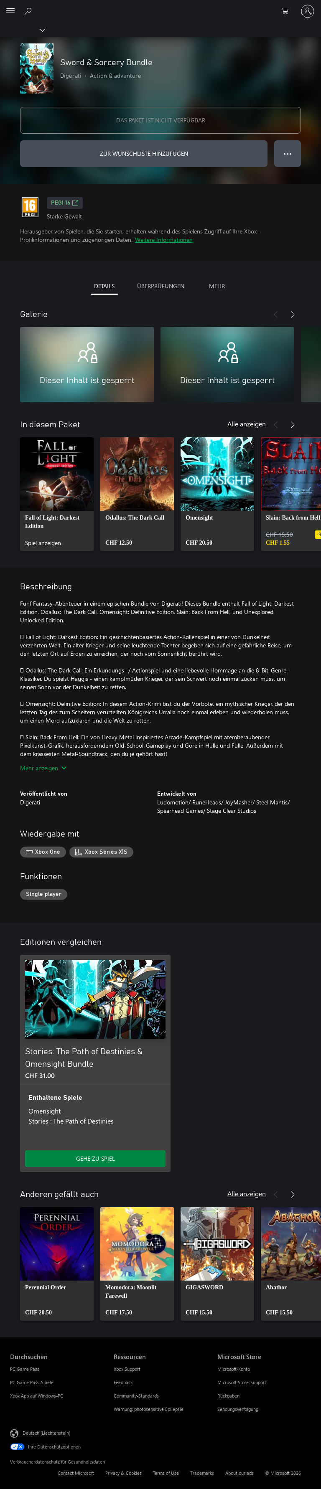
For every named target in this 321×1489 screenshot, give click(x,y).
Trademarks (202, 1473)
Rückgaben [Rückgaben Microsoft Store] (228, 1395)
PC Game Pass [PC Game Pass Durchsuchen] (24, 1369)
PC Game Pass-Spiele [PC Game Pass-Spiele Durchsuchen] (32, 1382)
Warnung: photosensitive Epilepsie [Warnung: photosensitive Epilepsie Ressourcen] (148, 1409)
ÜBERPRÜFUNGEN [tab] (160, 286)
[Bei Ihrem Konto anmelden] (308, 11)
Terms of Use (166, 1473)
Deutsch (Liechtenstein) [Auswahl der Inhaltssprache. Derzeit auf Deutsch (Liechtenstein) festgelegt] (46, 1433)
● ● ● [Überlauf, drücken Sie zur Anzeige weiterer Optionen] (288, 153)
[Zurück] (276, 314)
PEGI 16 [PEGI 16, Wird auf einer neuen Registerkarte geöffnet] (65, 203)
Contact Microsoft (76, 1473)
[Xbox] (22, 30)
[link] (57, 494)
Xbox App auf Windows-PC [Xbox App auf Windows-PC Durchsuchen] (36, 1395)
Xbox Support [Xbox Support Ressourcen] (127, 1369)
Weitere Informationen (164, 240)
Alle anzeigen (246, 423)
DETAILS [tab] (104, 286)
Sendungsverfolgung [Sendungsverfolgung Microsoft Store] (237, 1409)
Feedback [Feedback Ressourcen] (123, 1382)
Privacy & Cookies (123, 1473)
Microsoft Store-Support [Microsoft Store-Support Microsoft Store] (241, 1382)
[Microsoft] (160, 6)
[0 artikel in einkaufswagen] (288, 11)
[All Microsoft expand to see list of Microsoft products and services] (10, 11)
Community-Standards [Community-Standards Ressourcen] (136, 1395)
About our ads (239, 1473)
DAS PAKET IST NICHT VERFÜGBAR (160, 120)
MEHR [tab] (217, 286)
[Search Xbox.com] (29, 11)
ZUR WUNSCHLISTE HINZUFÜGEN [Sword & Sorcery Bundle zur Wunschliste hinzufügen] (144, 153)
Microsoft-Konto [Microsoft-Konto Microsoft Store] (233, 1369)
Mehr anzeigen (43, 768)
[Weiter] (292, 314)
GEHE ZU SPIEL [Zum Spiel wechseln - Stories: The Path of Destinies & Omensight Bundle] (95, 1158)
